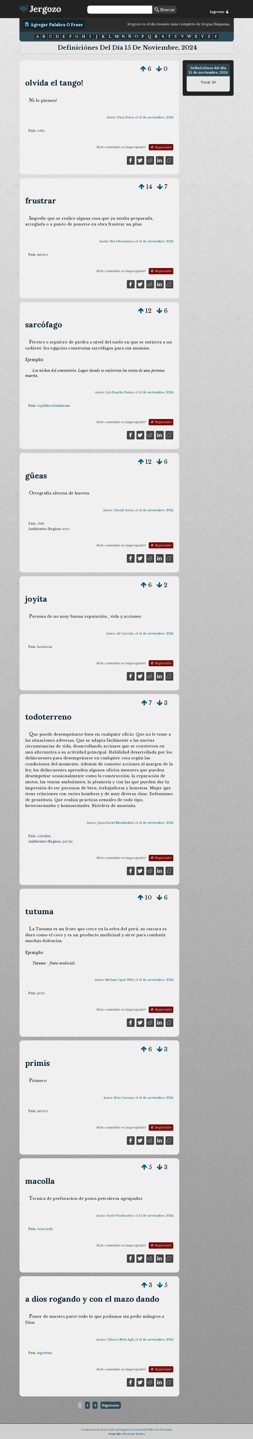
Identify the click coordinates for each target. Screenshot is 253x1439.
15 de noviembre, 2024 (156, 117)
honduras (44, 647)
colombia (44, 836)
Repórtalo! (160, 147)
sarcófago (43, 324)
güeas (36, 475)
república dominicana (53, 406)
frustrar (40, 201)
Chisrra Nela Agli (120, 1339)
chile (40, 524)
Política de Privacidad (159, 1429)
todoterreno (48, 717)
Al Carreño (125, 633)
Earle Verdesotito (120, 1215)
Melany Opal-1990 (119, 979)
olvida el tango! (54, 83)
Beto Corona (124, 1097)
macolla (40, 1181)
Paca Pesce (125, 117)
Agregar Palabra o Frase (54, 24)
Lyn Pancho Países (120, 392)
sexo (65, 529)
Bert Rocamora (122, 241)
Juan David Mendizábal (115, 822)
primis (37, 1063)
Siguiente (110, 1405)
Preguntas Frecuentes (131, 1429)
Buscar (165, 9)
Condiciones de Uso (93, 1429)
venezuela (44, 1229)
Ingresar (219, 12)
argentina (44, 1353)
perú (41, 993)
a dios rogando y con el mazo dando (92, 1299)
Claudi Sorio (124, 510)
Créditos (112, 1429)
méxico (42, 255)
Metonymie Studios (133, 1433)
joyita (36, 599)
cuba (40, 131)
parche (67, 841)
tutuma (39, 911)
